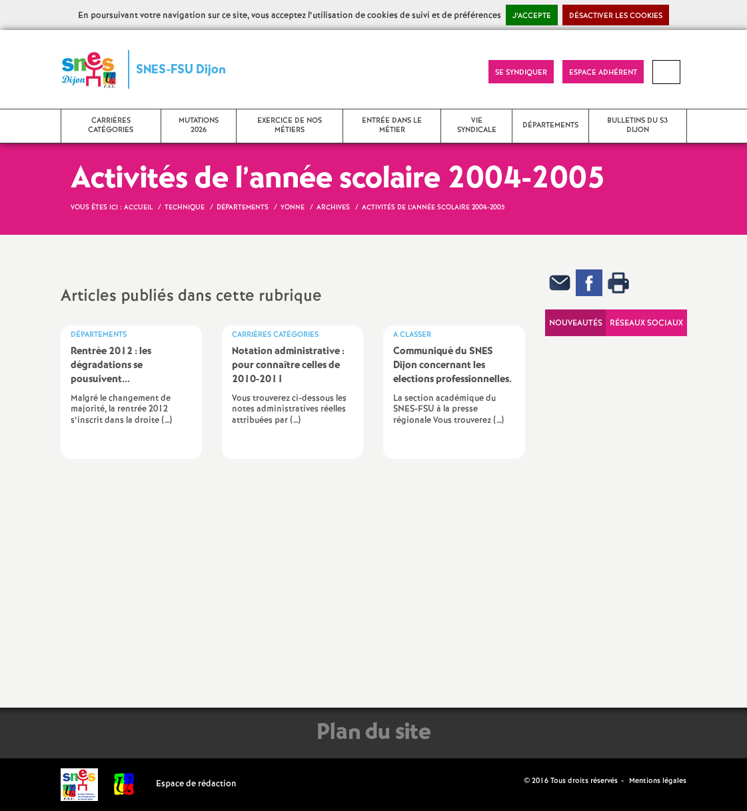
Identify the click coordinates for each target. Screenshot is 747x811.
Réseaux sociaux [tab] (646, 323)
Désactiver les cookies (615, 16)
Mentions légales (657, 781)
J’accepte (531, 16)
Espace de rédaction (196, 784)
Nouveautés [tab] (575, 323)
